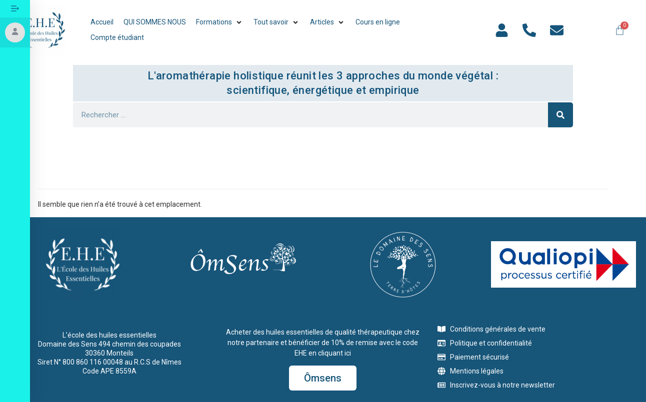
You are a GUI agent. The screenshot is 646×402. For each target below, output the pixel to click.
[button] (219, 22)
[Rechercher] (560, 114)
